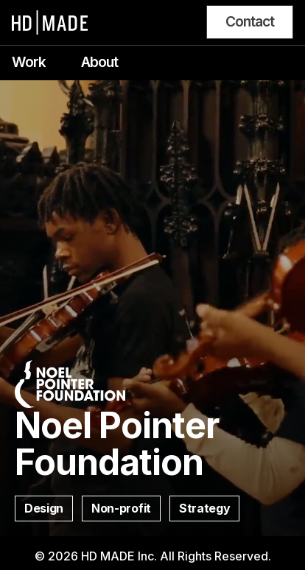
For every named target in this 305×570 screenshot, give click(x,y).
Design (43, 508)
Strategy (204, 508)
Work (29, 62)
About (99, 62)
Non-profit (121, 508)
